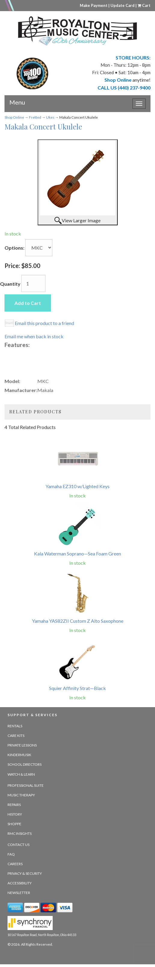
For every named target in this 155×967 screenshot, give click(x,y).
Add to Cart (27, 303)
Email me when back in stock (34, 336)
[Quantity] (33, 283)
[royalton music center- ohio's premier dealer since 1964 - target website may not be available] (77, 31)
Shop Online (14, 117)
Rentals (15, 726)
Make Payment (93, 5)
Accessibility (20, 883)
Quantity (10, 284)
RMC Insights (20, 833)
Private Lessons (22, 745)
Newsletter (19, 892)
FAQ (11, 854)
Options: (14, 248)
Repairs (14, 804)
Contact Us (18, 844)
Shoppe (14, 824)
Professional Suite (26, 785)
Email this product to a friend (44, 323)
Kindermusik (19, 755)
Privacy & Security (25, 873)
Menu (17, 100)
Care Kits (16, 735)
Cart (144, 5)
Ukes (50, 117)
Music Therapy (21, 795)
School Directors (25, 764)
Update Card (122, 5)
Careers (15, 864)
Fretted (35, 117)
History (15, 814)
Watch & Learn (21, 774)
